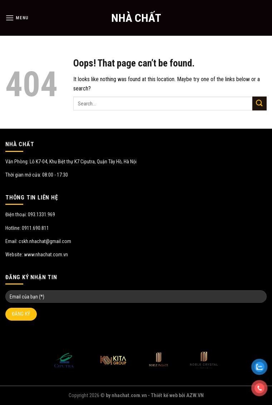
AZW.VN (195, 395)
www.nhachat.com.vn (46, 254)
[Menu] (17, 17)
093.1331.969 (41, 214)
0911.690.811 (35, 228)
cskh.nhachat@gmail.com (45, 241)
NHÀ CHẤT (136, 18)
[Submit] (259, 103)
